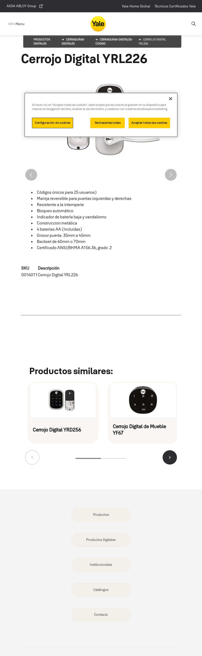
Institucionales (101, 564)
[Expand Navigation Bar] (16, 24)
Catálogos (100, 590)
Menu (20, 24)
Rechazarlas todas (108, 123)
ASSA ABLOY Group (25, 6)
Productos (101, 514)
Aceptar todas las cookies (149, 123)
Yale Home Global (136, 6)
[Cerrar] (170, 98)
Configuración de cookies (52, 123)
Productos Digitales (101, 540)
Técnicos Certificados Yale (175, 6)
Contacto (101, 614)
